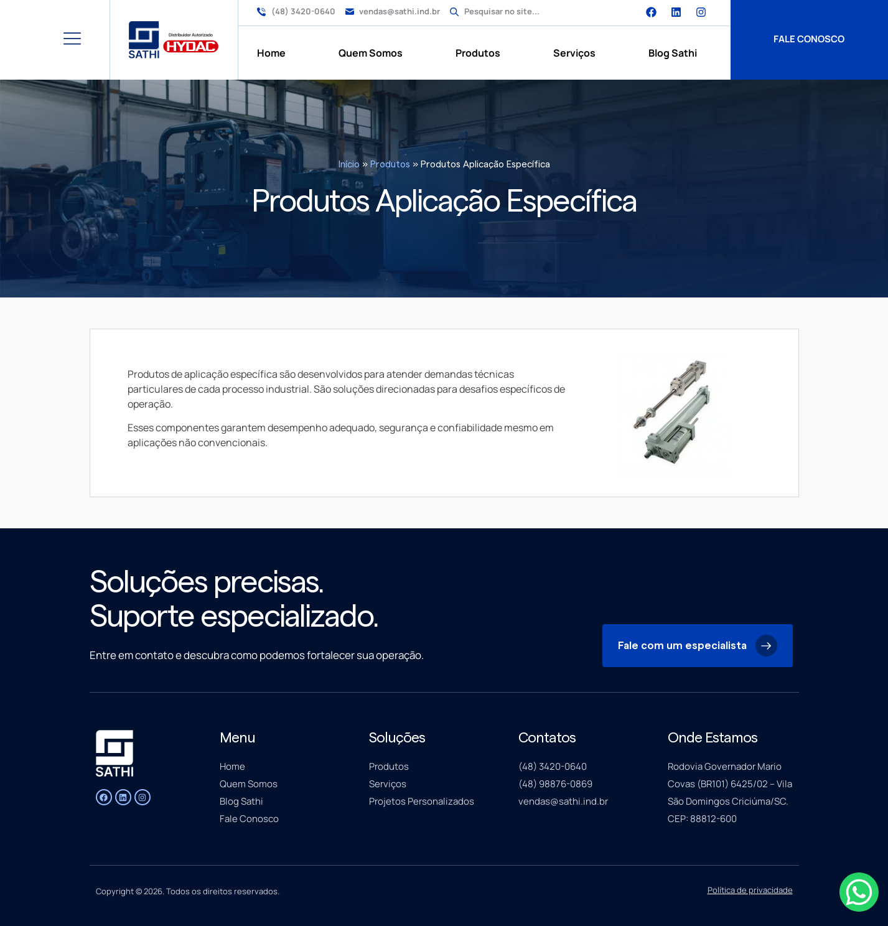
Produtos (478, 53)
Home (271, 53)
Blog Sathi (672, 53)
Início (349, 164)
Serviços (574, 53)
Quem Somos (371, 53)
